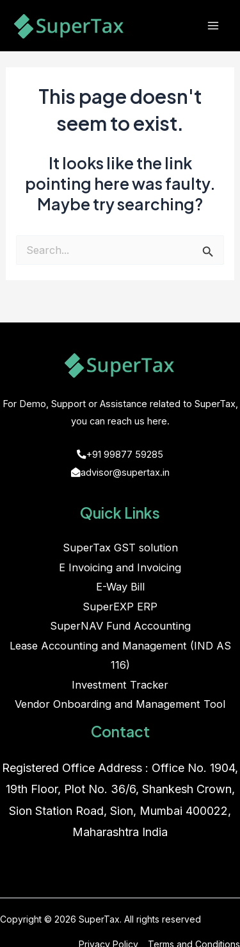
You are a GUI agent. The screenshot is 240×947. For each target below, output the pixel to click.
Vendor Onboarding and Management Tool (120, 704)
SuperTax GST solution (120, 547)
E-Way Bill (120, 586)
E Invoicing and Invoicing (120, 567)
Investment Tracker (120, 684)
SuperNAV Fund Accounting (120, 625)
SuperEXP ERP (120, 606)
